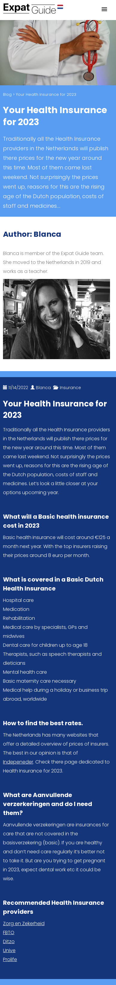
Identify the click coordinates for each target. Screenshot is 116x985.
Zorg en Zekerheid (24, 923)
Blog (7, 94)
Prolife (10, 959)
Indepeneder (18, 761)
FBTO (8, 932)
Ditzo (9, 941)
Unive (9, 950)
